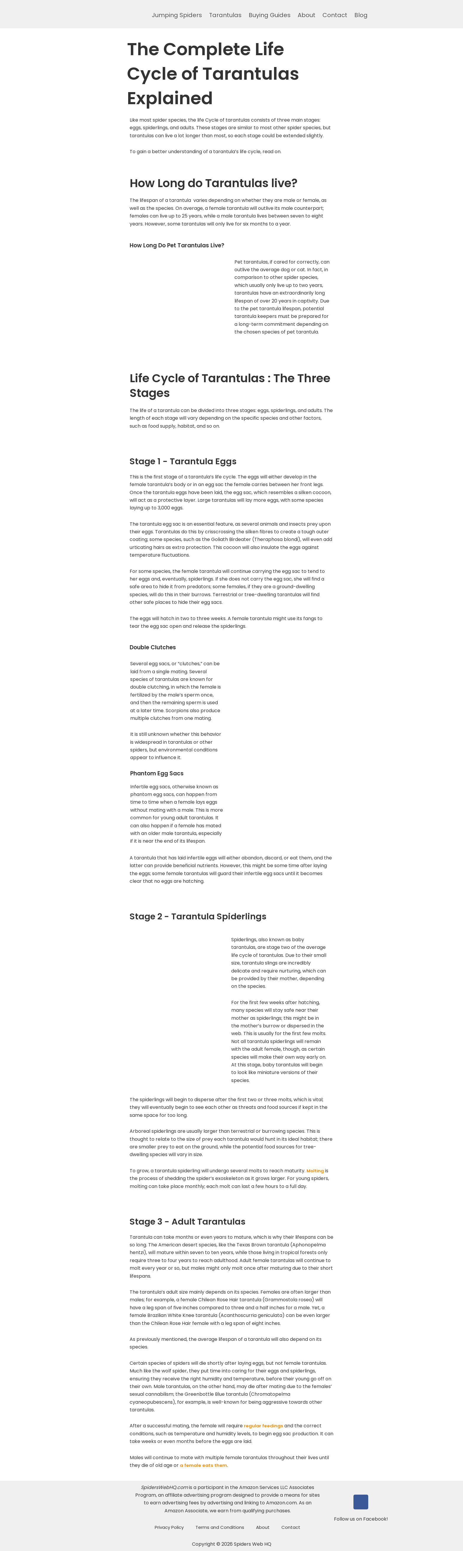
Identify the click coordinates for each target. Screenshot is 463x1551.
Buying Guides (270, 15)
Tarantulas (225, 15)
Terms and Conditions (219, 1527)
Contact (334, 15)
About (306, 15)
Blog (361, 15)
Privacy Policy (169, 1527)
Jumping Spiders (177, 15)
